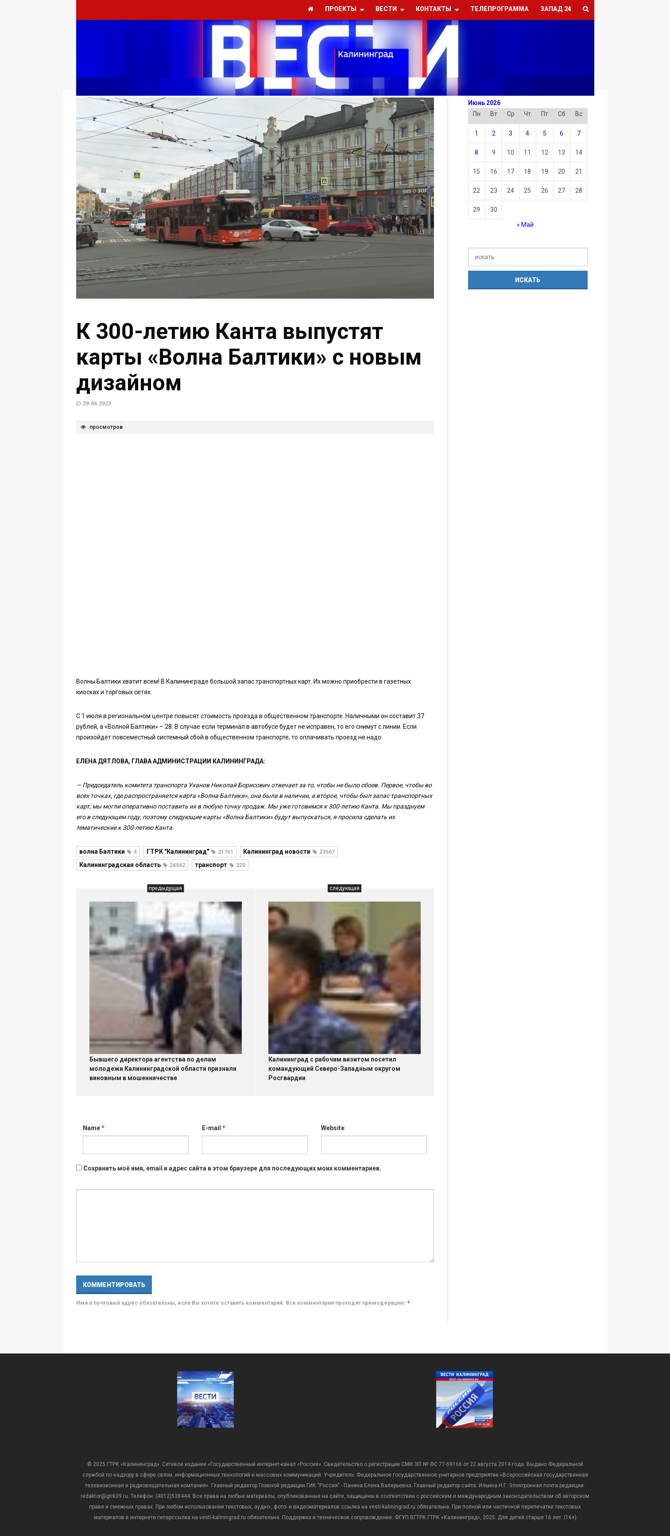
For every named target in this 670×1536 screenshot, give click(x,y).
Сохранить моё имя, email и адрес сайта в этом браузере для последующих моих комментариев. (232, 1168)
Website (333, 1128)
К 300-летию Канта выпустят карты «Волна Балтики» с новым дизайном (249, 357)
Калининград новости (289, 851)
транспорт (220, 864)
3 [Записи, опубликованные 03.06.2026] (510, 133)
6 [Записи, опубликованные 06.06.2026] (561, 133)
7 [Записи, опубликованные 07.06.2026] (579, 133)
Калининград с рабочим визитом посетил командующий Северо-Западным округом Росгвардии (334, 1068)
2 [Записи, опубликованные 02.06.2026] (494, 133)
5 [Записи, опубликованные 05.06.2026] (544, 133)
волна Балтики (108, 851)
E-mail (213, 1128)
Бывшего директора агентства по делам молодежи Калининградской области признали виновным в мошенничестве (162, 1068)
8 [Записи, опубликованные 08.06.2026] (476, 152)
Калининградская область (132, 864)
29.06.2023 (97, 404)
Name (94, 1128)
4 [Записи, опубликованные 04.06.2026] (527, 133)
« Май (525, 224)
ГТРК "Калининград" (190, 851)
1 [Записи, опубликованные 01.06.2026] (476, 133)
